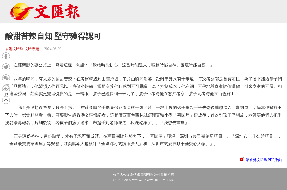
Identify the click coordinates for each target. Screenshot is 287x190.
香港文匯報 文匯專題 (22, 49)
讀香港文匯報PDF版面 (264, 160)
